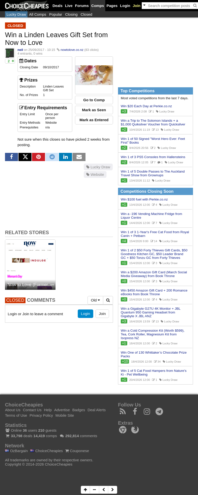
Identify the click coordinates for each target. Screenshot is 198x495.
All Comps (37, 14)
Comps (97, 5)
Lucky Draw (16, 14)
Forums (82, 5)
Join (136, 5)
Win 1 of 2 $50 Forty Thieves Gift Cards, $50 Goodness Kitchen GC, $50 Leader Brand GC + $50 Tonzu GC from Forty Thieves (154, 254)
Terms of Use (16, 415)
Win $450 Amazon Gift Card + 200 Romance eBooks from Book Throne (154, 292)
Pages (112, 5)
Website (95, 174)
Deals (57, 5)
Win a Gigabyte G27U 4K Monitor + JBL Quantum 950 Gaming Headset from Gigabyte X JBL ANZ (150, 312)
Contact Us (32, 410)
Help (48, 410)
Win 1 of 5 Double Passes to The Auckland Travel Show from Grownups (153, 173)
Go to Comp (94, 100)
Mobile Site (65, 415)
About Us (12, 410)
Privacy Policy (41, 415)
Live (68, 5)
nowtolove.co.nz (71, 50)
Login (125, 5)
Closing (71, 14)
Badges (78, 410)
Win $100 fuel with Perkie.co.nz (144, 199)
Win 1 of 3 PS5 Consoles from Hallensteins (153, 157)
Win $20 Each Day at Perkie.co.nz (146, 106)
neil (20, 50)
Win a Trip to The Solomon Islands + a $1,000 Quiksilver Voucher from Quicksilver (153, 122)
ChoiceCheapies (46, 451)
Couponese (77, 451)
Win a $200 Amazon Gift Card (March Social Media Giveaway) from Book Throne (154, 274)
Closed (86, 14)
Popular (55, 14)
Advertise (62, 410)
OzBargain (16, 451)
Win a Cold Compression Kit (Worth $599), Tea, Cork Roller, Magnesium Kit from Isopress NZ (152, 334)
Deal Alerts (97, 410)
